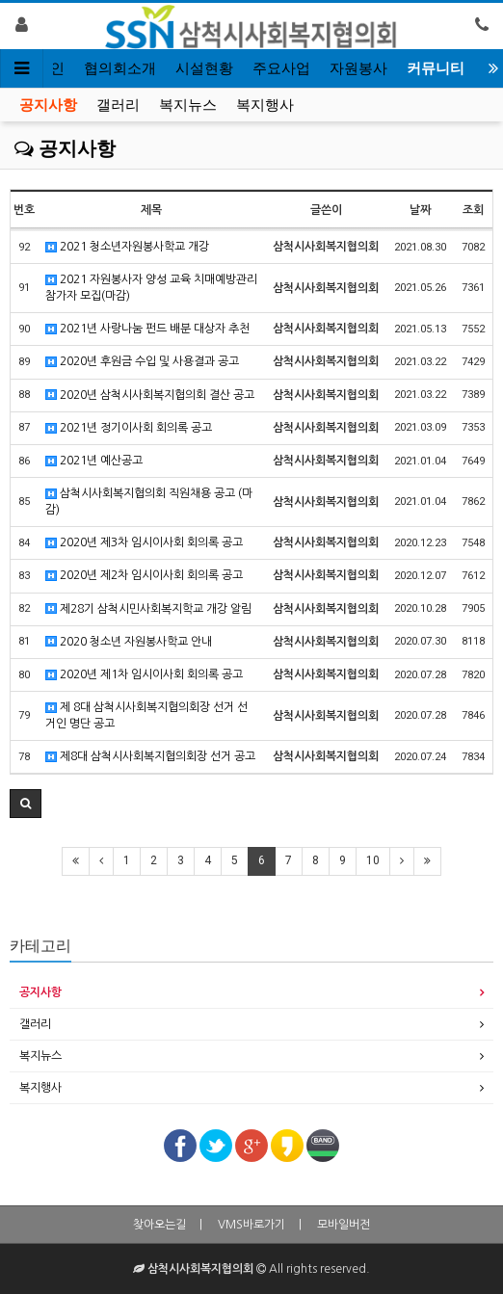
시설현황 (204, 68)
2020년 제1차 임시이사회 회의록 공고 (144, 675)
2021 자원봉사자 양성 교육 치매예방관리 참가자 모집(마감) (151, 288)
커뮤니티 (435, 68)
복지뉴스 (188, 105)
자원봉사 (358, 68)
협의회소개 (120, 68)
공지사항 (48, 105)
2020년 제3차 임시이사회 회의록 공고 (144, 543)
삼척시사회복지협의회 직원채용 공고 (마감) (148, 501)
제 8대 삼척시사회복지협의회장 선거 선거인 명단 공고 (146, 715)
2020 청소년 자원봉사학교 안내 (128, 642)
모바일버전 (343, 1224)
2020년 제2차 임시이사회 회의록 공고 (144, 575)
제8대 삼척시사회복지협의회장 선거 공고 (150, 757)
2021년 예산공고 (94, 461)
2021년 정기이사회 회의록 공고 (128, 428)
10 (373, 860)
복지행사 (265, 105)
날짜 (420, 210)
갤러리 (118, 105)
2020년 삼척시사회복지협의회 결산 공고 (149, 395)
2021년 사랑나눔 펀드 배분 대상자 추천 (147, 329)
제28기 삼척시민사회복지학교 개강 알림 (148, 609)
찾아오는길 (159, 1224)
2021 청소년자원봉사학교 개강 (127, 247)
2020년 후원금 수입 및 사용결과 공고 (142, 362)
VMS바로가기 (251, 1224)
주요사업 (281, 68)
